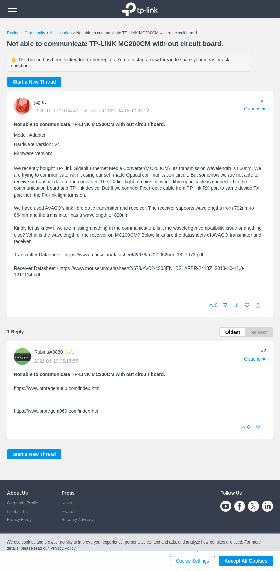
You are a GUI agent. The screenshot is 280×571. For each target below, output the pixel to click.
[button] (258, 305)
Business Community (26, 33)
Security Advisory (78, 519)
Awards (68, 511)
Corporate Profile (22, 502)
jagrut (40, 102)
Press (68, 493)
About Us (17, 493)
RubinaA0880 (48, 352)
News (67, 502)
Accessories (60, 33)
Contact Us (17, 511)
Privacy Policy (19, 519)
